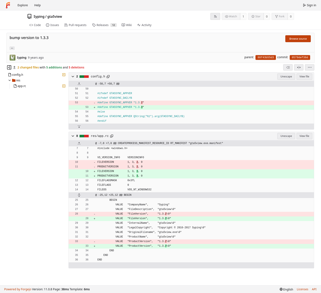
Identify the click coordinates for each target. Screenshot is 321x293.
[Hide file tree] (9, 67)
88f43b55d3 (266, 57)
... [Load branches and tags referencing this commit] (12, 48)
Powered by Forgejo (17, 289)
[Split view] (298, 67)
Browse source (298, 38)
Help (37, 5)
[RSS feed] (215, 16)
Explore (23, 5)
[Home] (8, 5)
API (314, 289)
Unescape (286, 76)
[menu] (309, 67)
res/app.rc (100, 136)
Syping (39, 16)
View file (304, 76)
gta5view (54, 16)
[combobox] (288, 67)
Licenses (302, 289)
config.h (98, 76)
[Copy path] (108, 77)
